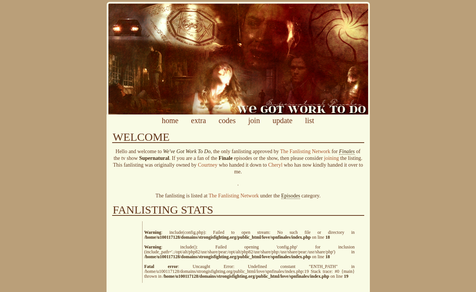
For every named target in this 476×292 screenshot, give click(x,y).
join (254, 120)
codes (227, 120)
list (309, 120)
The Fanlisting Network (305, 151)
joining (331, 158)
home (170, 120)
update (282, 120)
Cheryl (275, 165)
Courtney (208, 165)
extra (198, 120)
